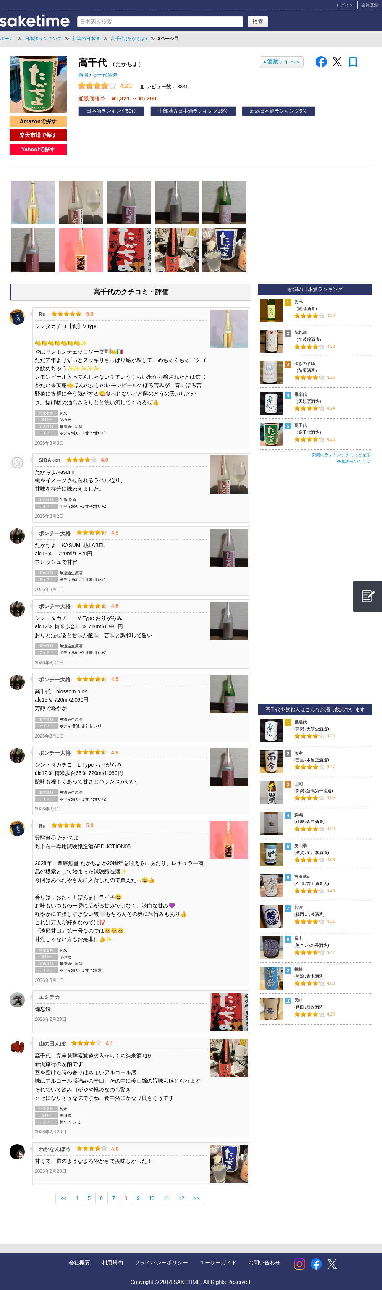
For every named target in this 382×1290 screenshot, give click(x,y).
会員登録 (369, 5)
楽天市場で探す (38, 135)
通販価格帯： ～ (117, 98)
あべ (298, 301)
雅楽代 (300, 394)
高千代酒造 (104, 75)
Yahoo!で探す (38, 149)
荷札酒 (300, 332)
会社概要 (79, 1262)
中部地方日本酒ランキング (188, 111)
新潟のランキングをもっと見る (341, 454)
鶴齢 (298, 969)
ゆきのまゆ (304, 363)
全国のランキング (354, 461)
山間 (298, 783)
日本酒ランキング (106, 111)
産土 (298, 938)
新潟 (84, 75)
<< (63, 1198)
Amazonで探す (38, 121)
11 (166, 1198)
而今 (298, 753)
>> (196, 1198)
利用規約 (112, 1262)
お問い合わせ (264, 1262)
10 (151, 1198)
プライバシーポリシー (161, 1262)
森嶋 (298, 814)
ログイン (345, 5)
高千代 (300, 425)
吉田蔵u (301, 876)
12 (181, 1198)
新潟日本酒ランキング (274, 111)
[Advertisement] (315, 587)
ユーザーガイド (218, 1262)
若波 (298, 907)
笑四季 (300, 845)
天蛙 (298, 1000)
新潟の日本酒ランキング (315, 289)
